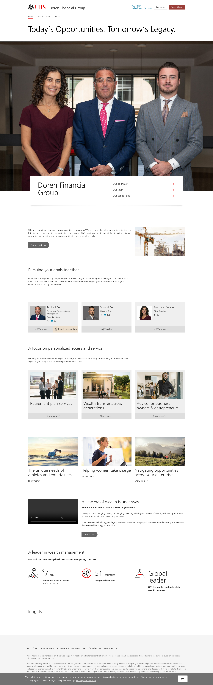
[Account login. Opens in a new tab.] (177, 7)
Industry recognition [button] (66, 329)
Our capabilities (121, 195)
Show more (53, 417)
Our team (118, 189)
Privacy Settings (110, 648)
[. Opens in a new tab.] (37, 7)
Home (30, 16)
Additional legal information (68, 648)
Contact (57, 16)
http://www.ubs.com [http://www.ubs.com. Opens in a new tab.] (45, 658)
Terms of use (32, 648)
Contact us (160, 7)
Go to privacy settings (86, 680)
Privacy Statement (149, 677)
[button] (55, 321)
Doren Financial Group (67, 8)
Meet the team (43, 16)
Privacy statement (47, 648)
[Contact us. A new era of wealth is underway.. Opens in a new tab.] (90, 534)
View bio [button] (44, 329)
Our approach (120, 183)
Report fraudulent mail (92, 648)
